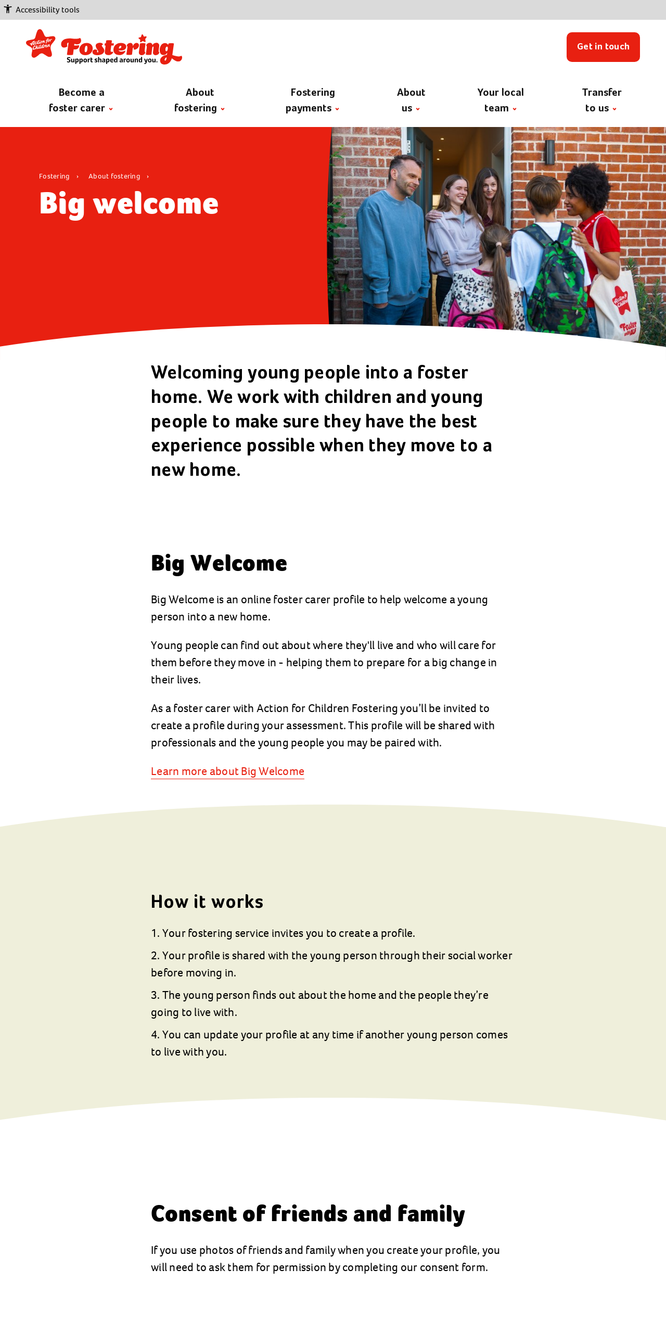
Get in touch (603, 47)
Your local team (501, 101)
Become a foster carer (81, 101)
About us (411, 101)
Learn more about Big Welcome (227, 771)
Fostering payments (312, 101)
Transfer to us (602, 101)
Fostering (55, 176)
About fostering (199, 101)
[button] (333, 10)
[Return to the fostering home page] (104, 47)
